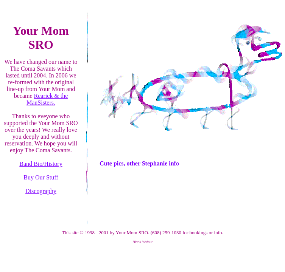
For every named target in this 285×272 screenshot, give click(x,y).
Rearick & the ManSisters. (47, 99)
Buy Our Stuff (40, 177)
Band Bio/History (40, 164)
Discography (40, 191)
